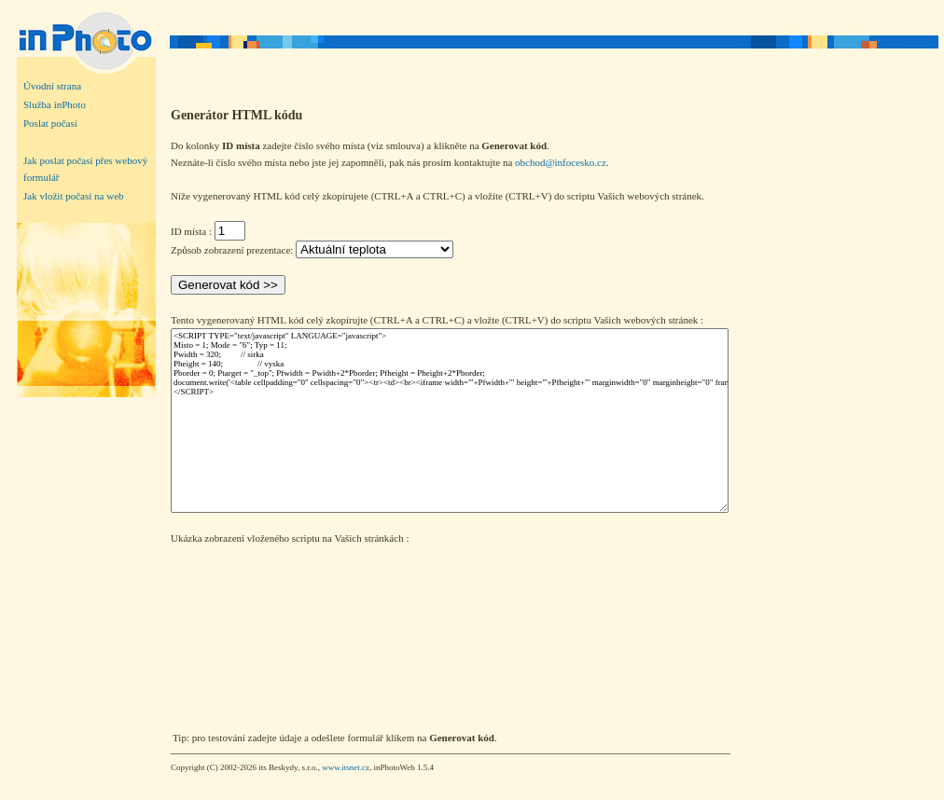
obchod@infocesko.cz (560, 162)
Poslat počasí (50, 123)
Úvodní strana (52, 85)
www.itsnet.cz (345, 767)
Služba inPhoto (54, 104)
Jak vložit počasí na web (73, 195)
